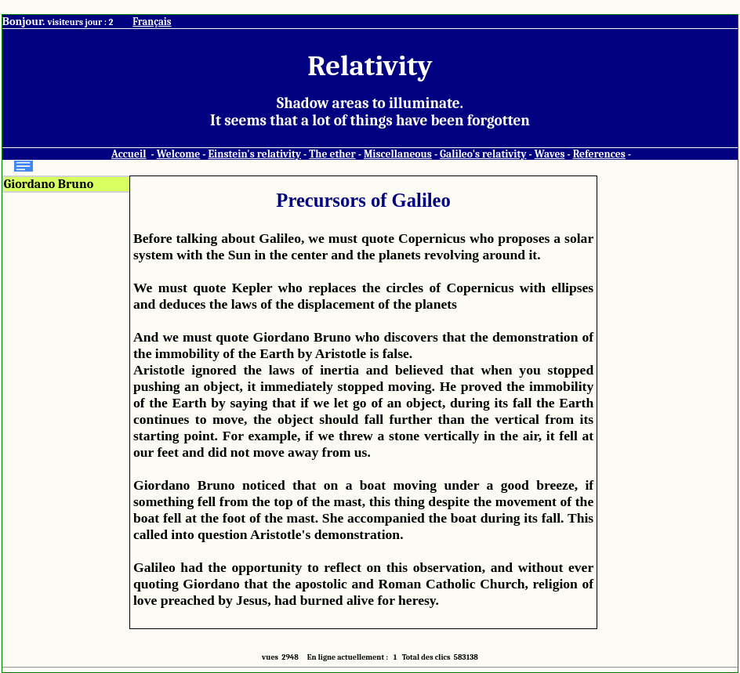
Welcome (179, 154)
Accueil (129, 154)
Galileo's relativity (483, 154)
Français (151, 21)
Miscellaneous (398, 154)
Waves (550, 154)
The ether (332, 154)
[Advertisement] (664, 410)
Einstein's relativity (254, 154)
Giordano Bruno (48, 184)
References (599, 154)
